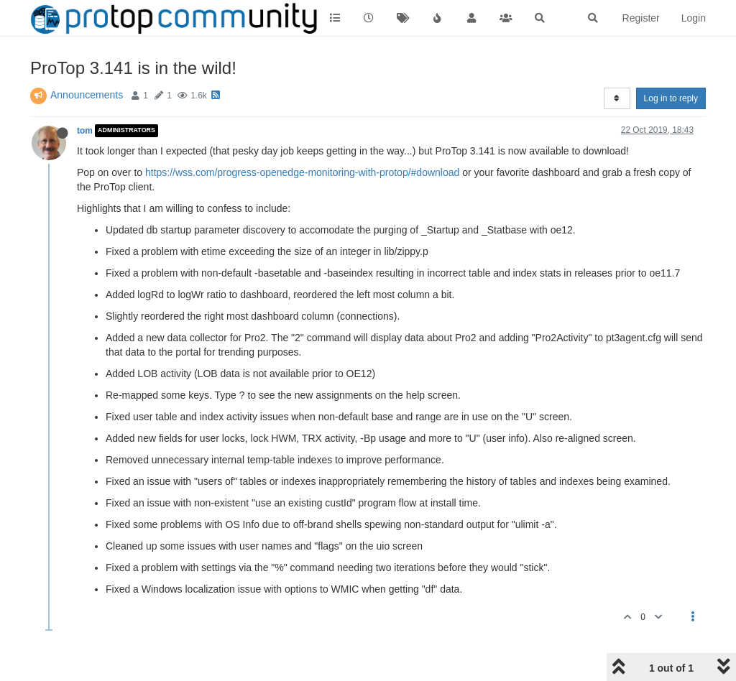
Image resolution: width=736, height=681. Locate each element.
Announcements (86, 95)
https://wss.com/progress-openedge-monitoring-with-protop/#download (302, 172)
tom (85, 131)
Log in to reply (671, 98)
